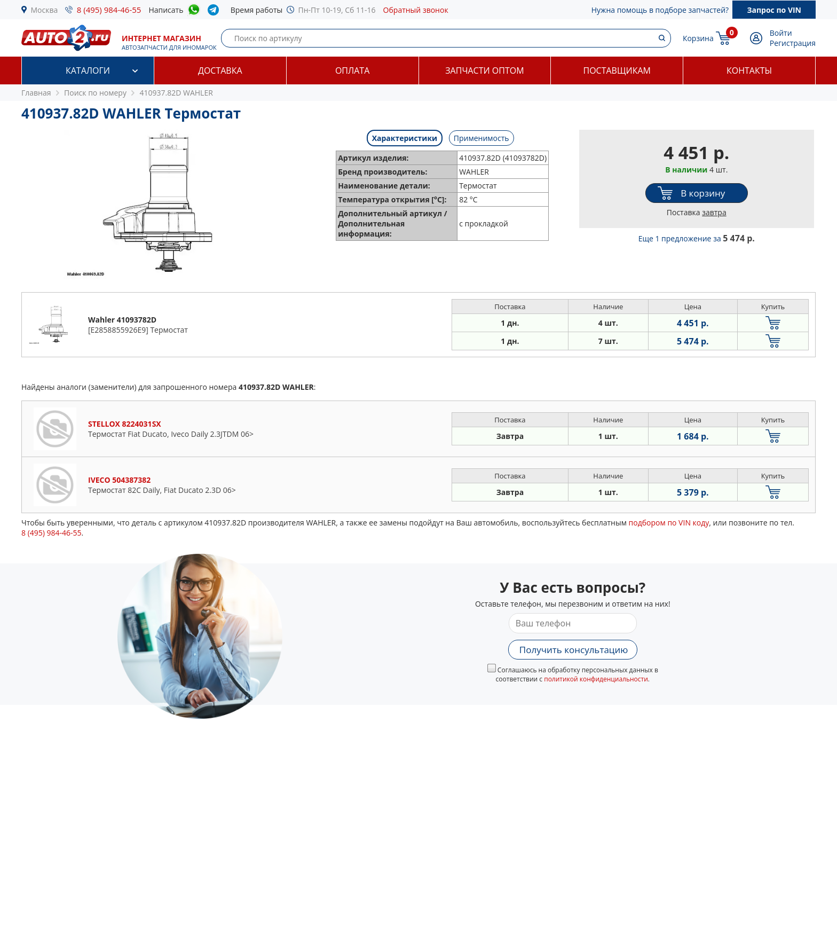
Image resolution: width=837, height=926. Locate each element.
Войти (781, 33)
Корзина (698, 38)
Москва (44, 10)
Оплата (352, 70)
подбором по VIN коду (669, 522)
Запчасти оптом (484, 70)
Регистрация (793, 43)
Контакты (749, 70)
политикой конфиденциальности (596, 679)
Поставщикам (617, 70)
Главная (36, 93)
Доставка (220, 70)
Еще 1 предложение (696, 238)
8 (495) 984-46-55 (109, 9)
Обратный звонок (415, 10)
